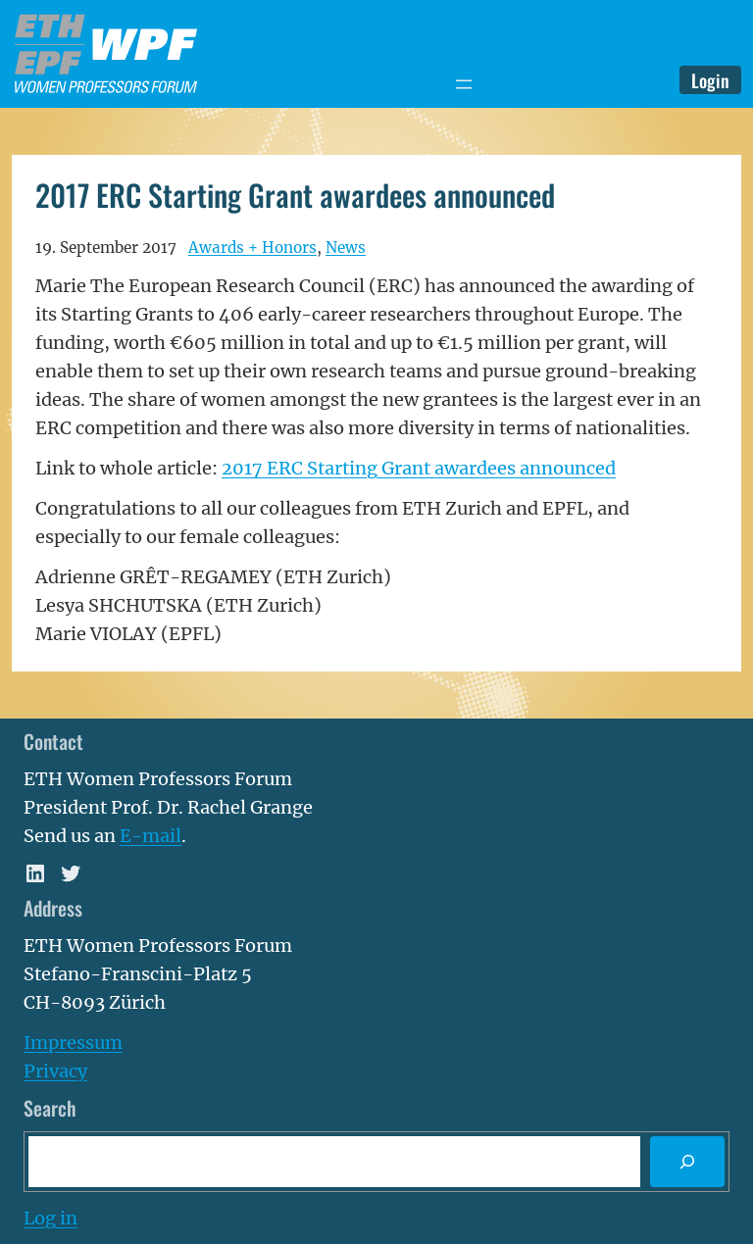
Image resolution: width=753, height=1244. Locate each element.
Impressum (73, 1042)
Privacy (55, 1071)
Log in (50, 1218)
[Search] (687, 1161)
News (346, 247)
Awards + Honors (252, 247)
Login (710, 80)
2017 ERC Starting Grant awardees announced (419, 468)
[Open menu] (464, 84)
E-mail (150, 835)
